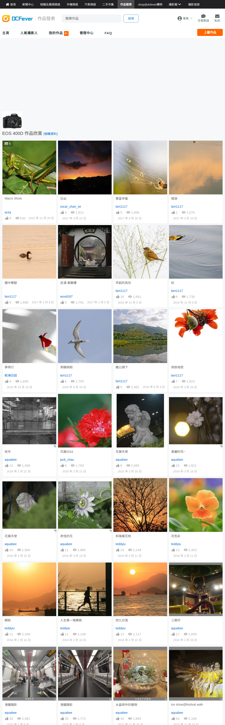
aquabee (11, 459)
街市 (8, 451)
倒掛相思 (177, 367)
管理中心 (87, 33)
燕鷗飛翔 (66, 367)
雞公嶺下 (122, 367)
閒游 (174, 198)
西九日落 (122, 570)
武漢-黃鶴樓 (68, 283)
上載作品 (210, 32)
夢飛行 (9, 367)
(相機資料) (50, 134)
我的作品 (58, 33)
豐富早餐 (122, 198)
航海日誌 (11, 375)
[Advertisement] (112, 74)
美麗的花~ (178, 451)
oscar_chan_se (70, 206)
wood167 (66, 296)
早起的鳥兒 (123, 283)
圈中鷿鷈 (11, 283)
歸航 (8, 620)
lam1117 (122, 206)
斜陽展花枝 (123, 536)
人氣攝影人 (29, 33)
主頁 (5, 33)
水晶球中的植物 (126, 654)
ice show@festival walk (187, 654)
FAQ (108, 33)
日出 (63, 198)
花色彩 (175, 536)
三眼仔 (175, 570)
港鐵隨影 (11, 654)
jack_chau (67, 459)
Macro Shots (13, 198)
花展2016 (66, 451)
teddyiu (121, 544)
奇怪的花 (66, 536)
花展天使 (122, 451)
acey (8, 212)
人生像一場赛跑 (71, 620)
